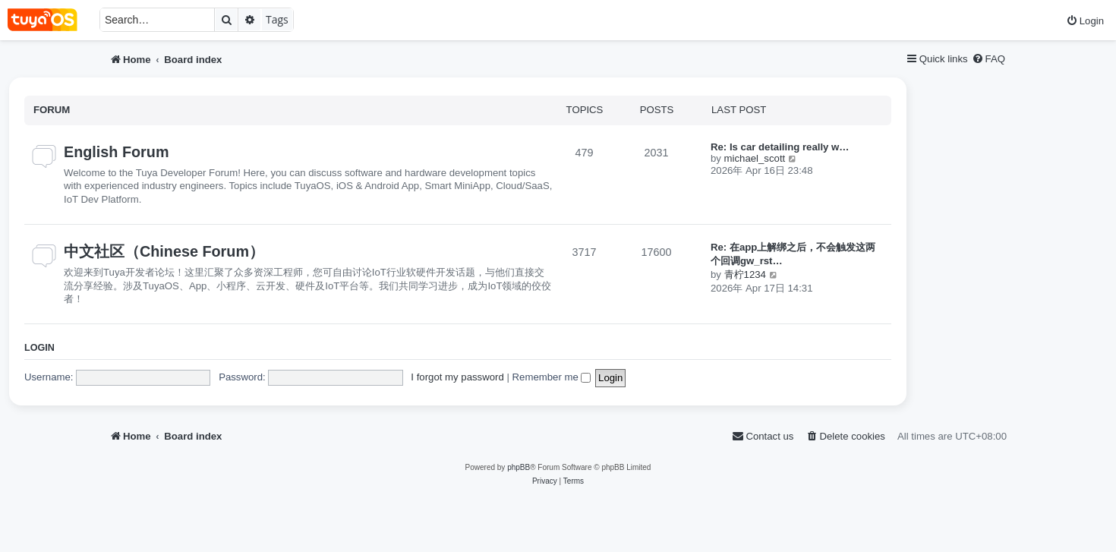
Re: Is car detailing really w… (780, 147)
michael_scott (755, 158)
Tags (277, 19)
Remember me (551, 377)
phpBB (518, 467)
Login (39, 347)
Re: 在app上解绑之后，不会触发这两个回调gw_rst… (793, 254)
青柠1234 (745, 274)
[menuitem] (1085, 21)
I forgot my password (457, 377)
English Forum (116, 152)
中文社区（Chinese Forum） (164, 251)
